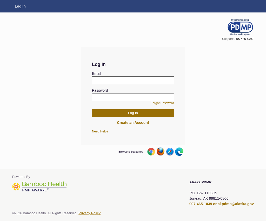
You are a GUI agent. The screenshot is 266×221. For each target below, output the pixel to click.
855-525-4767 (244, 39)
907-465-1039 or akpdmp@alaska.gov (221, 204)
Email (96, 73)
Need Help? (100, 131)
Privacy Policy (89, 213)
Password (100, 90)
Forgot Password (162, 103)
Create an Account (133, 122)
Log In (20, 6)
